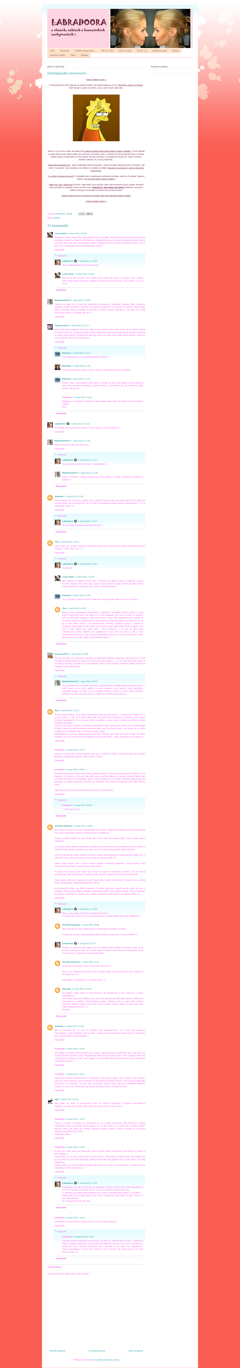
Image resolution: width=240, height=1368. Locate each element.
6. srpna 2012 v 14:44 (82, 397)
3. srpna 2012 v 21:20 (80, 441)
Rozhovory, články (57, 55)
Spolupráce (64, 51)
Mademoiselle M (62, 300)
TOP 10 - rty (142, 51)
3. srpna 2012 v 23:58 (87, 909)
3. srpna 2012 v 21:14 (79, 325)
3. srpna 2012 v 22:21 (69, 710)
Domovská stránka (97, 1351)
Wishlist (175, 51)
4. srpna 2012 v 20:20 (75, 1074)
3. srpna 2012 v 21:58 (84, 577)
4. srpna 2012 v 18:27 (76, 608)
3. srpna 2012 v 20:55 (87, 261)
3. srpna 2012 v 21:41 (69, 542)
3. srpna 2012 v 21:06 (84, 274)
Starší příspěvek (136, 1351)
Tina (57, 542)
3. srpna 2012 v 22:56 (82, 805)
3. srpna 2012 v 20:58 (80, 300)
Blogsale (84, 55)
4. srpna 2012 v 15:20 (81, 989)
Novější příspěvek (57, 1351)
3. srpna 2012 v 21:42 (87, 521)
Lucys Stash (60, 233)
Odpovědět (59, 250)
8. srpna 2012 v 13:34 (87, 1183)
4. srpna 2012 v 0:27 (87, 943)
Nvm (57, 710)
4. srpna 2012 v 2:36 (81, 366)
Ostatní (56, 218)
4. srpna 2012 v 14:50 (75, 1049)
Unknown (59, 496)
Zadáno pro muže (159, 51)
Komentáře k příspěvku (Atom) (105, 1360)
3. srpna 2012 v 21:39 (88, 473)
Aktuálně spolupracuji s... (85, 51)
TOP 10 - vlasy (107, 51)
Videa (73, 55)
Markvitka (66, 366)
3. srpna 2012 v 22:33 (75, 750)
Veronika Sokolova (63, 826)
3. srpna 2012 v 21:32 (80, 353)
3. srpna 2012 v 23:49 (83, 826)
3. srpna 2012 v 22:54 (75, 769)
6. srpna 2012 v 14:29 (75, 1119)
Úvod (52, 51)
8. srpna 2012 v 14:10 (75, 1217)
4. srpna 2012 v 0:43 (90, 962)
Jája (56, 1099)
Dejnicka (66, 353)
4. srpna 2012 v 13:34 (74, 1026)
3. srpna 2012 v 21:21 (87, 460)
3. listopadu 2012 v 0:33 (83, 1237)
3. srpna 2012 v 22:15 (88, 681)
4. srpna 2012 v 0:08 (90, 925)
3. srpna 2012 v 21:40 (74, 496)
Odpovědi (62, 255)
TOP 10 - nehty (125, 51)
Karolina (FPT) (61, 654)
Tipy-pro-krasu (62, 325)
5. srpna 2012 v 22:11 (69, 1099)
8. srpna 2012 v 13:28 (75, 1147)
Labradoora (67, 261)
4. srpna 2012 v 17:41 (80, 379)
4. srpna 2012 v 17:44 (80, 595)
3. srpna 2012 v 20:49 (77, 233)
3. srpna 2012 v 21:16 (80, 424)
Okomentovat (54, 1267)
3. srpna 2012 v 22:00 (78, 654)
